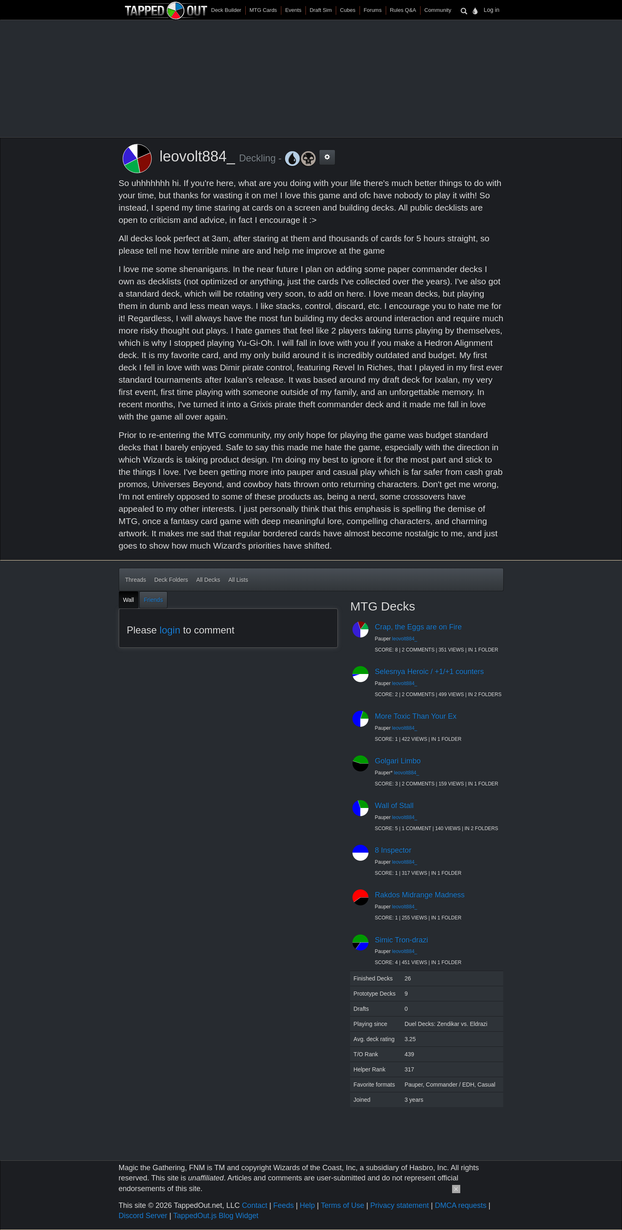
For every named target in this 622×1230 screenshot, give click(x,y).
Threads (135, 579)
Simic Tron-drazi (401, 940)
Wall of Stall (394, 805)
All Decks (208, 579)
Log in (491, 10)
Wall (128, 600)
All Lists (238, 579)
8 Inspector (393, 850)
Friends (153, 600)
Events (293, 10)
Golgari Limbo (398, 761)
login (170, 629)
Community (437, 10)
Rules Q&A (403, 10)
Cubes (347, 10)
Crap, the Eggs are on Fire (418, 627)
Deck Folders (171, 579)
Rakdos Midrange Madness (419, 895)
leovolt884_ (404, 639)
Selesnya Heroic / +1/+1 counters (429, 671)
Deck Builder (226, 10)
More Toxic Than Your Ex (415, 716)
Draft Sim (321, 10)
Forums (373, 10)
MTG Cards (263, 10)
